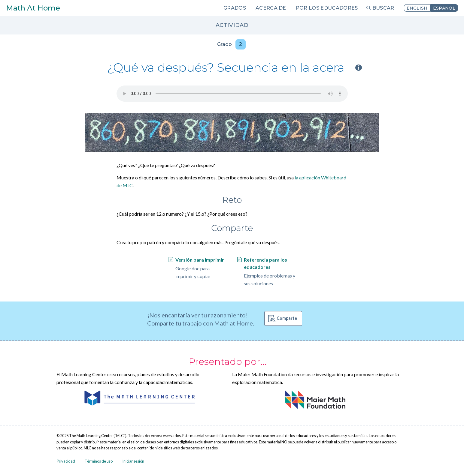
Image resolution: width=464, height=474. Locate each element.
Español (444, 8)
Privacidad (66, 461)
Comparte (287, 318)
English (417, 8)
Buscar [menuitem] (383, 8)
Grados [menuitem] (234, 8)
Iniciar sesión (133, 461)
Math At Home (33, 8)
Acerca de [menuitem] (271, 8)
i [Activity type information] (358, 67)
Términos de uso (99, 461)
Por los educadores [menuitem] (327, 8)
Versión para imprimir (199, 259)
